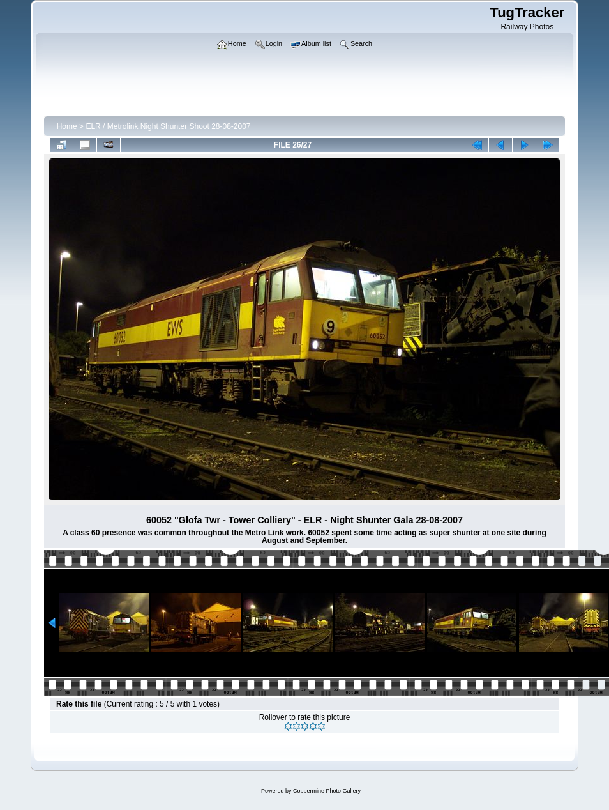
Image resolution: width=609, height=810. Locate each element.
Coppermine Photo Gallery (327, 791)
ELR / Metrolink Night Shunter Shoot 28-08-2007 (168, 126)
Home (67, 126)
